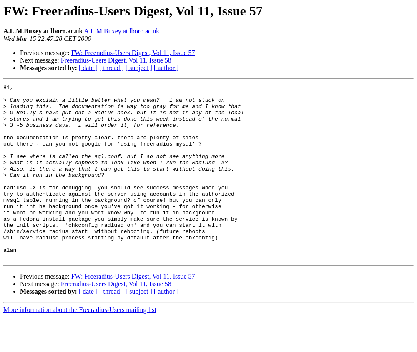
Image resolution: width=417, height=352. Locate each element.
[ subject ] (139, 67)
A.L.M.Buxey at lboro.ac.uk (122, 31)
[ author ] (166, 67)
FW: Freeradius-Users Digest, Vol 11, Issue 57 (133, 52)
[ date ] (88, 67)
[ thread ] (111, 67)
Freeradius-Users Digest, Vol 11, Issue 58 (116, 60)
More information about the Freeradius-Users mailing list (79, 344)
